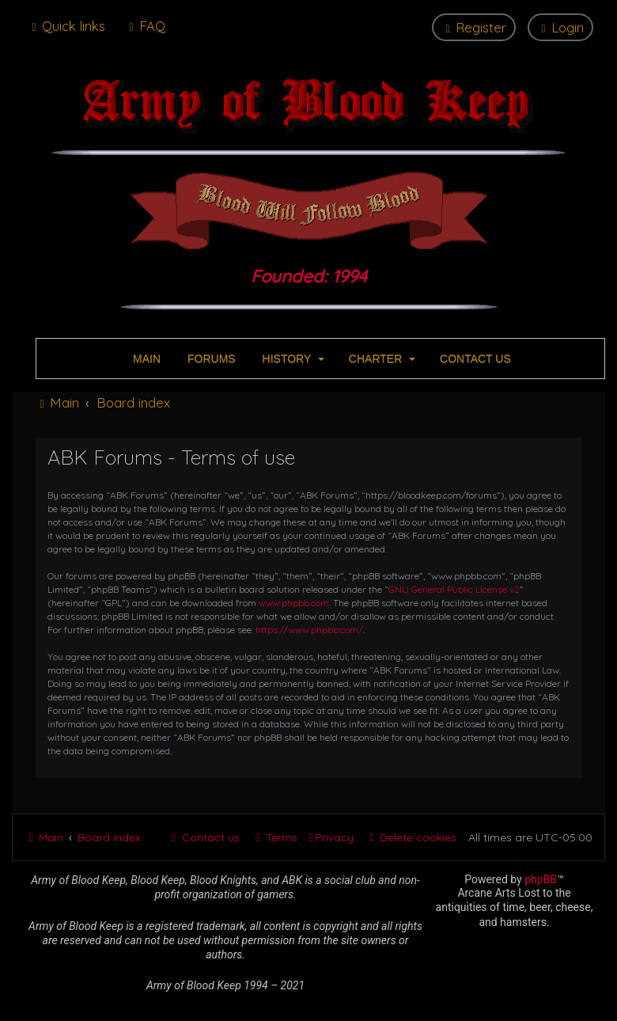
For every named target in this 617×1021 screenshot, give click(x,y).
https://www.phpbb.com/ (309, 630)
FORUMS (210, 358)
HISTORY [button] (291, 358)
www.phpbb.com (294, 603)
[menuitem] (145, 25)
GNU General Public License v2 (454, 589)
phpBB (540, 879)
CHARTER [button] (380, 358)
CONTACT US (474, 358)
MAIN (145, 358)
